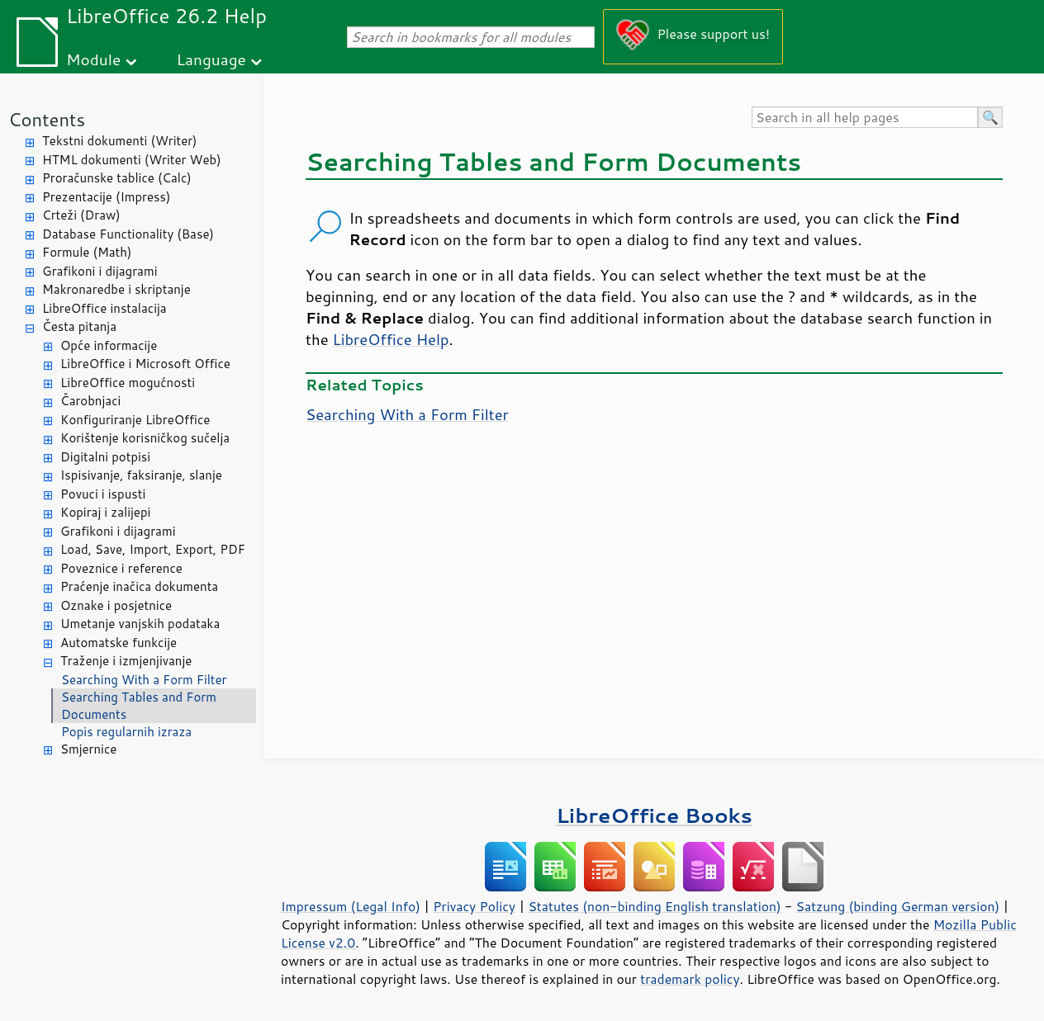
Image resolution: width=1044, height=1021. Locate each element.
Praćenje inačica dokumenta (139, 586)
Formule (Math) (86, 252)
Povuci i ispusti (102, 494)
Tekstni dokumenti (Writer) (119, 140)
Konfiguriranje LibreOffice (135, 419)
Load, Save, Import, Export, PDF (152, 549)
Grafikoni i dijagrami (99, 271)
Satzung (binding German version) (898, 906)
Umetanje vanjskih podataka (140, 623)
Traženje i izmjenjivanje (126, 660)
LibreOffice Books (654, 815)
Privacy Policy (474, 906)
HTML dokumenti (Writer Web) (131, 159)
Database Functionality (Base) (128, 234)
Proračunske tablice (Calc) (117, 178)
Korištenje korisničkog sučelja (145, 438)
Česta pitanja (79, 326)
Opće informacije (108, 345)
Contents (46, 119)
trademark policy (689, 979)
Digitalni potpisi (105, 457)
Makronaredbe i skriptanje (116, 289)
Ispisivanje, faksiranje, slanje (141, 475)
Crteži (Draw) (81, 215)
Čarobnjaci (90, 400)
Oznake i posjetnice (116, 605)
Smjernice (88, 749)
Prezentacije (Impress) (106, 197)
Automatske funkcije (118, 642)
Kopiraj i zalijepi (105, 512)
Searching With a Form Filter (144, 679)
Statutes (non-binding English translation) (654, 906)
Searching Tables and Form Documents (138, 705)
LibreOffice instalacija (104, 308)
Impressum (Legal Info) (350, 906)
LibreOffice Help (391, 339)
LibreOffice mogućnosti (127, 382)
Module (93, 59)
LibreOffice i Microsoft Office (145, 363)
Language (211, 59)
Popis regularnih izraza (126, 731)
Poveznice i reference (121, 568)
